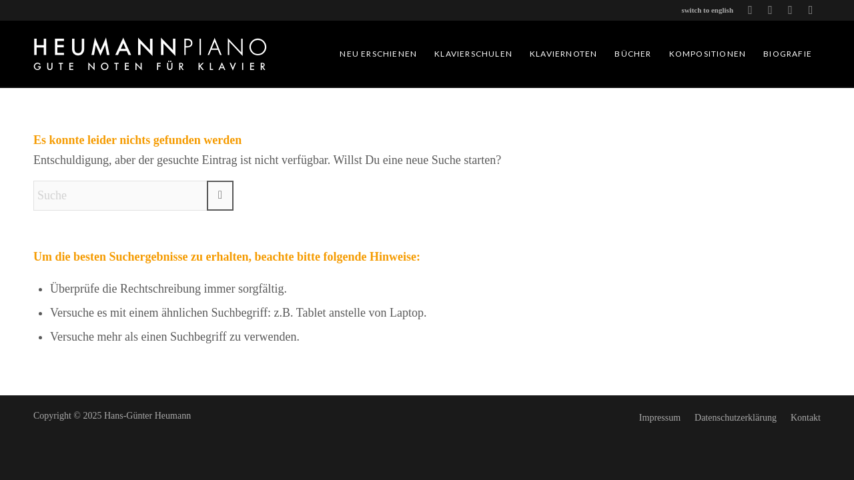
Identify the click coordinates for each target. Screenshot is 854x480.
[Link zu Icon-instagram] (811, 10)
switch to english (707, 10)
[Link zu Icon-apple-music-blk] (790, 10)
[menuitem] (378, 54)
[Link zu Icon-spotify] (770, 10)
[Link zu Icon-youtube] (750, 10)
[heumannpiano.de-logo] (150, 54)
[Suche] (133, 196)
